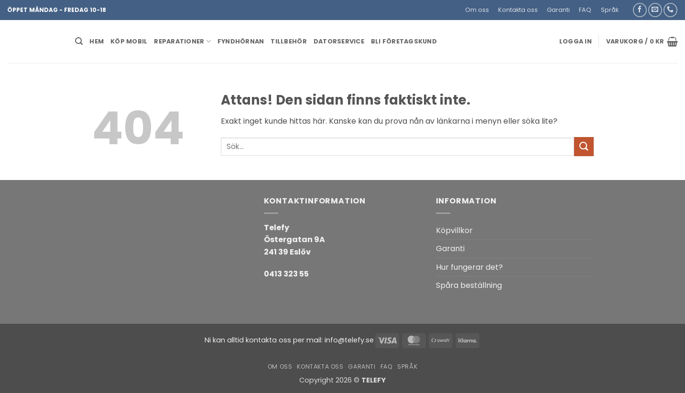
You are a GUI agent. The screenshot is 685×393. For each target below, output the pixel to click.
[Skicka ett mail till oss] (655, 10)
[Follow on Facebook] (640, 10)
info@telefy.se (349, 340)
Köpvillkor (454, 230)
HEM (96, 41)
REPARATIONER (182, 41)
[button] (627, 6)
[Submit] (583, 146)
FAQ (585, 10)
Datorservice (339, 41)
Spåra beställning (469, 285)
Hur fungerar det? (469, 267)
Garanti (558, 10)
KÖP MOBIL (128, 41)
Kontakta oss (518, 10)
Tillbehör (288, 41)
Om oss (477, 10)
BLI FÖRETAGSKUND (404, 41)
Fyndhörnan (240, 41)
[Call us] (670, 10)
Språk (610, 10)
